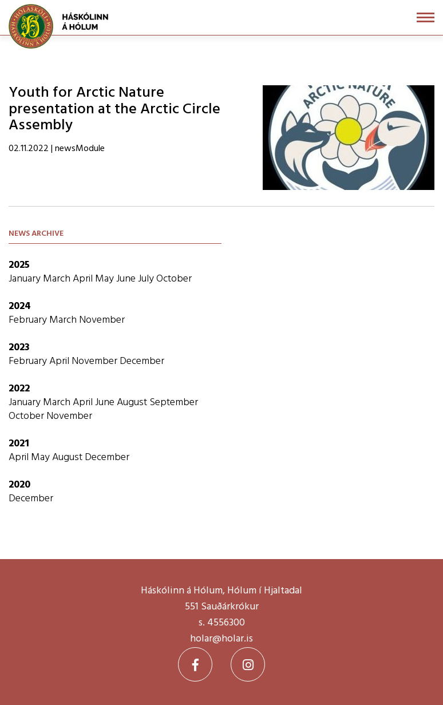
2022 (19, 389)
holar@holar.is (221, 639)
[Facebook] (195, 664)
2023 (19, 347)
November (102, 320)
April (84, 279)
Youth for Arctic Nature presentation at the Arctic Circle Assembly (114, 109)
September (173, 402)
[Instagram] (248, 664)
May (105, 279)
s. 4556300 (222, 623)
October (174, 279)
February (29, 320)
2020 (19, 485)
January (26, 279)
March (58, 279)
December (142, 361)
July (147, 279)
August (133, 402)
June (127, 279)
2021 (19, 443)
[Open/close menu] (425, 17)
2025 (19, 265)
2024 (20, 306)
